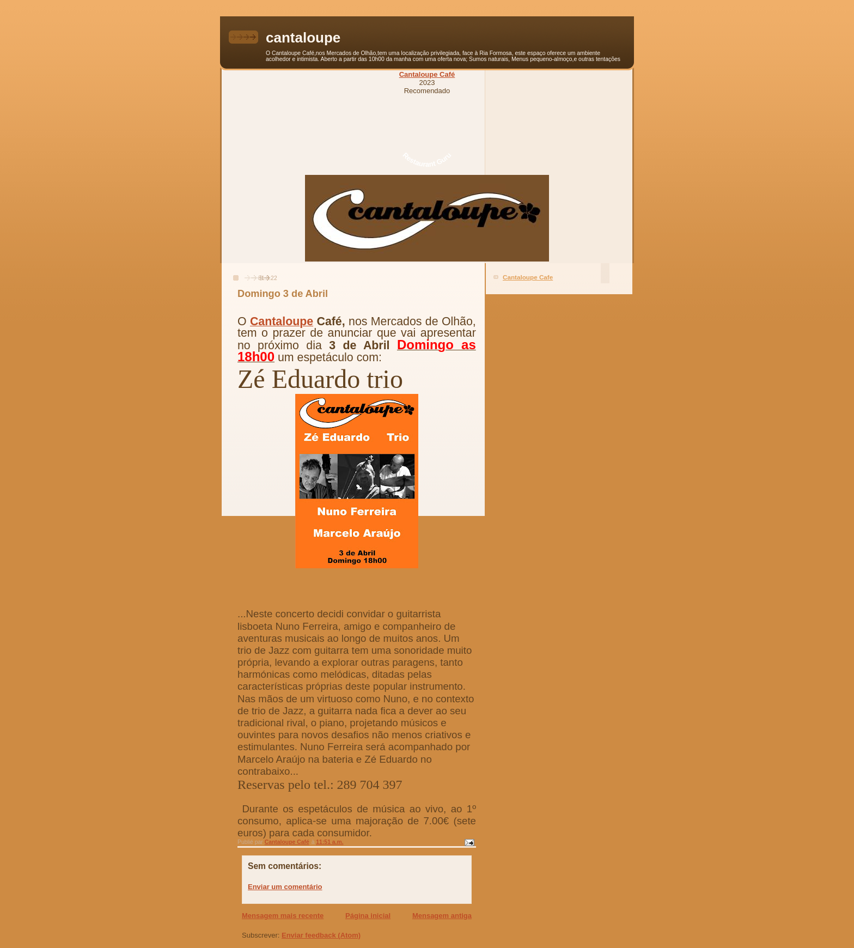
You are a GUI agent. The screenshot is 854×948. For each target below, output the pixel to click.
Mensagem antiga (442, 915)
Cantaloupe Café (427, 74)
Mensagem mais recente (283, 915)
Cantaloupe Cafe (528, 277)
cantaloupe (303, 37)
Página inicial (368, 915)
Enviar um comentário (285, 887)
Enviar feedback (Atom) (321, 935)
